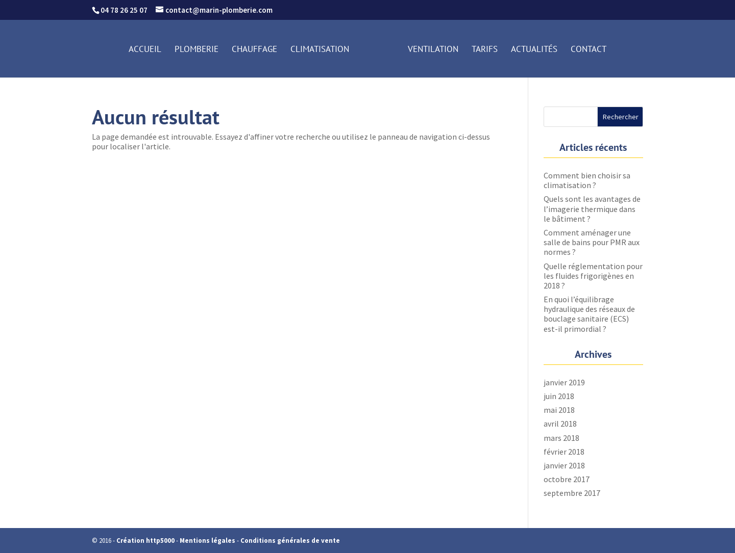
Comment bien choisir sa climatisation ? (587, 180)
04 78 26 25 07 (124, 10)
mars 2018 (561, 438)
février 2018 (564, 451)
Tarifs (485, 50)
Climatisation (319, 50)
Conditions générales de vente (290, 540)
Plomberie (196, 50)
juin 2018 (559, 396)
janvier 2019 (564, 382)
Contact (588, 50)
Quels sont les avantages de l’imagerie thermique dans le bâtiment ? (592, 208)
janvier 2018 (564, 465)
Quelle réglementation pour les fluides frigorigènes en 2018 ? (593, 276)
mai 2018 (559, 410)
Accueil (145, 50)
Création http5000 (145, 540)
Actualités (534, 50)
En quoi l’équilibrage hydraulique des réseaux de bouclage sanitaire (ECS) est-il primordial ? (589, 314)
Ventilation (433, 50)
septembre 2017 (572, 493)
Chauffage (254, 50)
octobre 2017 (567, 479)
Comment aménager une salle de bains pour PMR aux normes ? (592, 242)
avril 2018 (560, 423)
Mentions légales (207, 540)
